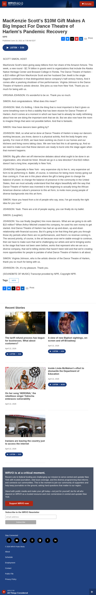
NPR (14, 280)
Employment (10, 563)
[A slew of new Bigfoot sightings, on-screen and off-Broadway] (68, 323)
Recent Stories (15, 307)
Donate (87, 4)
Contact (8, 568)
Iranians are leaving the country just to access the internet (25, 442)
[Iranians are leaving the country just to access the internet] (25, 426)
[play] (4, 592)
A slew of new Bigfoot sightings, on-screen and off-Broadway (68, 339)
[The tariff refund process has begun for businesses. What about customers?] (25, 323)
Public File (9, 574)
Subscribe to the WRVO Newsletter (22, 512)
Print (90, 38)
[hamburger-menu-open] (4, 3)
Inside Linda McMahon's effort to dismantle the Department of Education (66, 371)
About (7, 552)
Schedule (9, 557)
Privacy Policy (10, 579)
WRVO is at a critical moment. (25, 472)
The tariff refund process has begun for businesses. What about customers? (25, 341)
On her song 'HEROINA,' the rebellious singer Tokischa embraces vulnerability (20, 396)
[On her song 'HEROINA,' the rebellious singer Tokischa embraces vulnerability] (25, 378)
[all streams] (92, 592)
